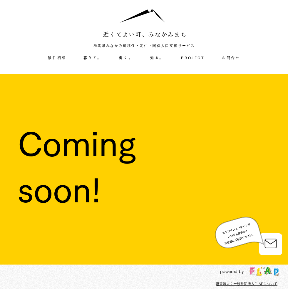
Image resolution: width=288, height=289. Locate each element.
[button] (92, 58)
